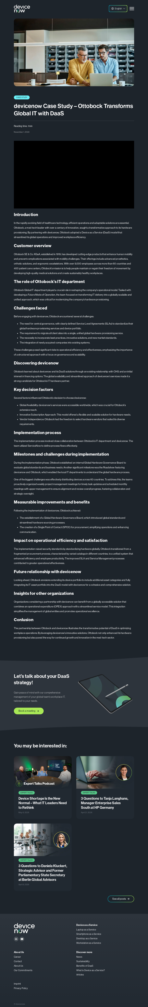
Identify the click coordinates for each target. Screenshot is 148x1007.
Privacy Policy (21, 988)
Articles (80, 974)
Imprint (17, 983)
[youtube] (22, 939)
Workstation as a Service (88, 943)
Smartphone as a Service (88, 934)
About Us (18, 965)
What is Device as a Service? (90, 970)
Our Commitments (23, 970)
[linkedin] (16, 939)
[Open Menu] (132, 8)
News (79, 956)
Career (17, 956)
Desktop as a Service (87, 938)
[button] (118, 8)
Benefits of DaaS (84, 965)
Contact (18, 961)
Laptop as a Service (86, 929)
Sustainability (83, 961)
